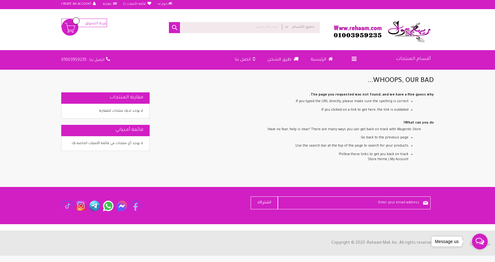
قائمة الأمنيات (134, 4)
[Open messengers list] (480, 241)
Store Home (377, 159)
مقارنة (106, 4)
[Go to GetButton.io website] (480, 255)
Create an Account (76, 4)
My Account (399, 159)
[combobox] (244, 27)
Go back (367, 138)
